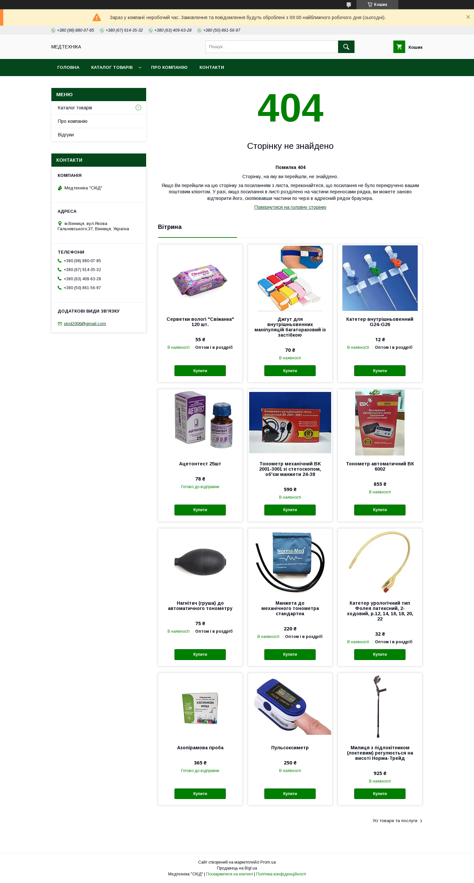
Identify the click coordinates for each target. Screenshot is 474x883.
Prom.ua (268, 862)
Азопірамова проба (200, 747)
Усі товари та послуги (395, 820)
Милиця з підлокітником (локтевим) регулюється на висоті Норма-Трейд (380, 753)
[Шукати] (346, 47)
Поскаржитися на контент (229, 874)
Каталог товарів (112, 67)
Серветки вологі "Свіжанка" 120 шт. (200, 322)
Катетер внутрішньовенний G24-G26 (379, 322)
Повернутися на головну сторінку (290, 207)
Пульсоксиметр (290, 747)
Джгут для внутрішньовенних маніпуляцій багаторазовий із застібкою (290, 327)
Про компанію (169, 67)
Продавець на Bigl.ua (237, 868)
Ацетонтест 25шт (200, 463)
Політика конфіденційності (281, 874)
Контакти (211, 67)
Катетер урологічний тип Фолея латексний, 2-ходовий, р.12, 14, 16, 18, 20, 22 (380, 610)
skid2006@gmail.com (85, 323)
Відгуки (66, 134)
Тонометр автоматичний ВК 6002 (380, 466)
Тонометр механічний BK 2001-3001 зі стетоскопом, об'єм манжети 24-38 (290, 469)
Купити (200, 371)
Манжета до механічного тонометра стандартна (290, 608)
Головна (68, 67)
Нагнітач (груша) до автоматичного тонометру (200, 605)
